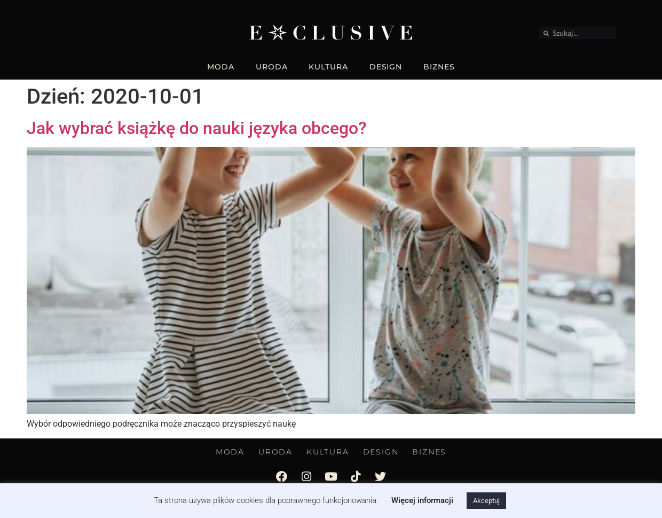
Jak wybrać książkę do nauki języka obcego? (197, 128)
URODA (272, 67)
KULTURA (328, 67)
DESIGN (385, 67)
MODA (220, 67)
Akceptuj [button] (486, 501)
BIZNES (438, 67)
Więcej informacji (422, 500)
